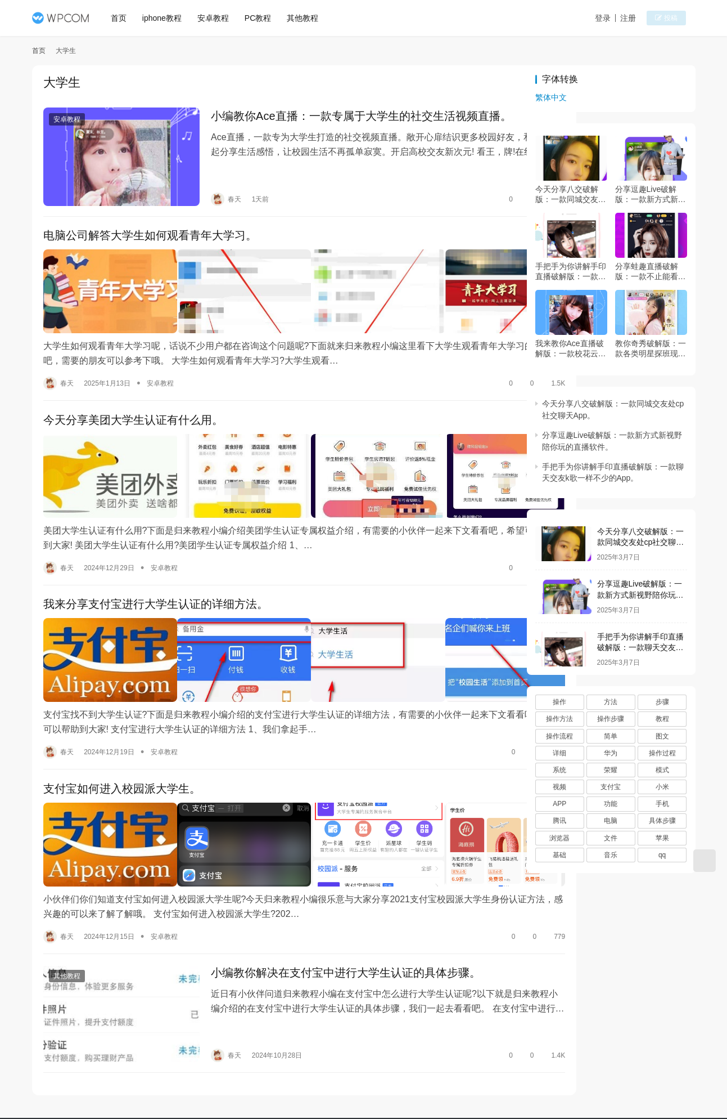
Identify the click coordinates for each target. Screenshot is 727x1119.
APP (559, 804)
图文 (662, 736)
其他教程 (306, 18)
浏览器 (559, 838)
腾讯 (559, 821)
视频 (559, 787)
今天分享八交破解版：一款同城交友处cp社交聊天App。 (570, 194)
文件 (610, 838)
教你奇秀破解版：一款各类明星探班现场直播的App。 (650, 349)
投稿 (675, 19)
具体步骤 (662, 821)
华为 (610, 753)
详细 (559, 753)
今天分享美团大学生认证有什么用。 (133, 399)
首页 (122, 18)
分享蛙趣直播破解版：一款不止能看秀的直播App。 (650, 271)
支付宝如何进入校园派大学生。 (122, 744)
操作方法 (559, 719)
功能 (610, 804)
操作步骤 (610, 719)
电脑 (610, 821)
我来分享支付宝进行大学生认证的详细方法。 (155, 571)
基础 (559, 855)
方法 (610, 702)
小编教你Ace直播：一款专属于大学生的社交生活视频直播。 (343, 117)
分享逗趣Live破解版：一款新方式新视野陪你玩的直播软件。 (650, 194)
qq (662, 855)
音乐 (610, 855)
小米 (662, 787)
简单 (610, 736)
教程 (662, 719)
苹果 (662, 838)
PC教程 (262, 18)
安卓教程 (217, 18)
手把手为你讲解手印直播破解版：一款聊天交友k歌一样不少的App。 (570, 271)
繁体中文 (551, 97)
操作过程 (662, 753)
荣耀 (610, 770)
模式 (662, 770)
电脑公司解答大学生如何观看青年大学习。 (150, 227)
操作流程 (559, 736)
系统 (559, 770)
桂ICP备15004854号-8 (429, 1084)
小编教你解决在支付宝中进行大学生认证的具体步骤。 (328, 916)
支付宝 (610, 787)
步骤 (662, 702)
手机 (662, 804)
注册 (638, 18)
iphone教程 (166, 18)
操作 (559, 702)
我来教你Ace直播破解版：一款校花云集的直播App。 (570, 349)
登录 (613, 18)
